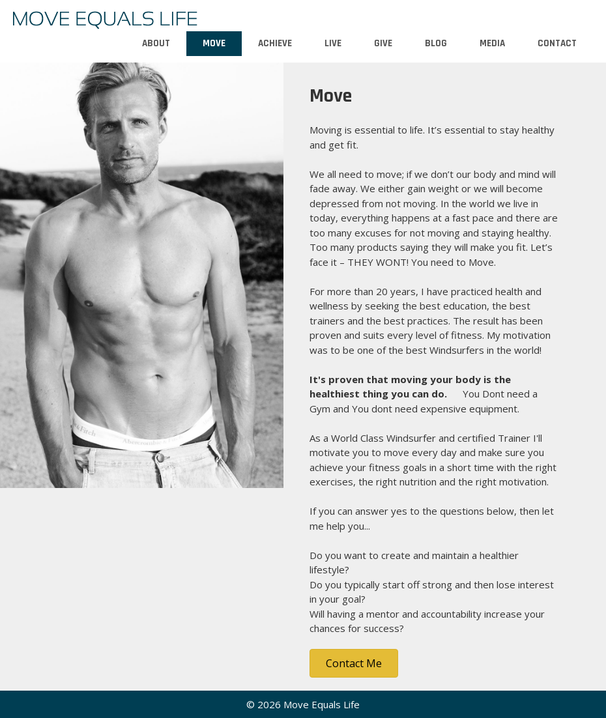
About (156, 43)
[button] (354, 663)
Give (383, 43)
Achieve (275, 43)
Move (214, 43)
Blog (436, 43)
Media (492, 43)
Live (333, 43)
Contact (557, 43)
